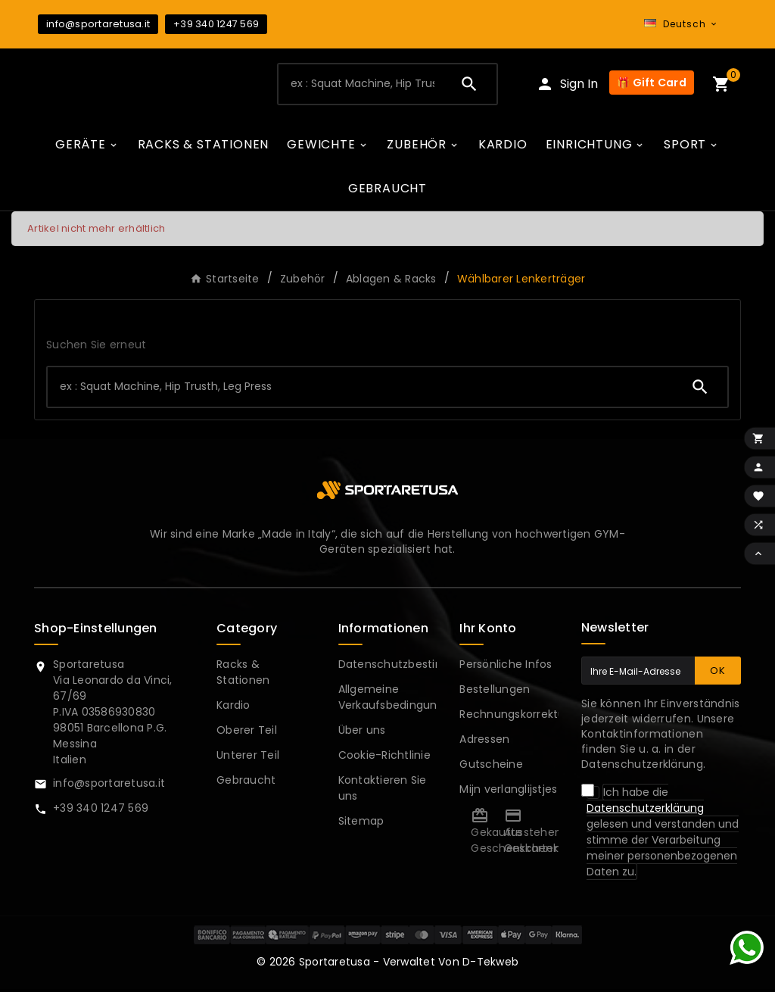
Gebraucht (245, 783)
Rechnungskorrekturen (521, 717)
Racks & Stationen (242, 675)
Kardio (233, 708)
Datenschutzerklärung (645, 811)
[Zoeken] (360, 85)
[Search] (469, 85)
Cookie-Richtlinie (384, 758)
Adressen (484, 742)
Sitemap (361, 823)
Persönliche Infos (505, 667)
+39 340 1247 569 (216, 23)
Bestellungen (494, 692)
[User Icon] (567, 85)
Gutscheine (491, 767)
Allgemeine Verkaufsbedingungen (398, 700)
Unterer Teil (247, 758)
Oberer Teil (246, 733)
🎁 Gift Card (651, 84)
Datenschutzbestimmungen (415, 667)
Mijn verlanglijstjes (508, 792)
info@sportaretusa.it (98, 23)
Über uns (362, 733)
